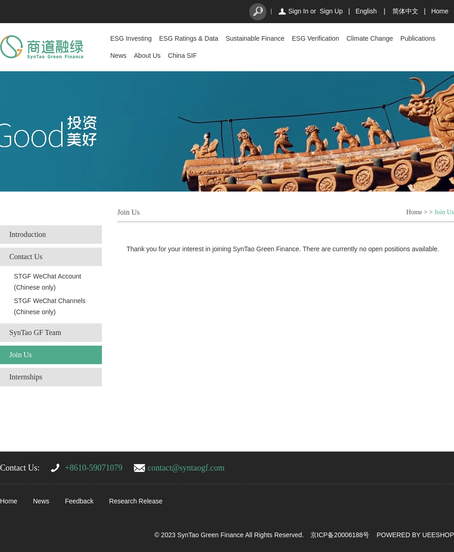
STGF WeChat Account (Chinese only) (47, 282)
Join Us (20, 355)
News (118, 55)
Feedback (79, 501)
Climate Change (370, 38)
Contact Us (26, 256)
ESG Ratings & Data (189, 38)
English (366, 11)
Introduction (27, 234)
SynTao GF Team (35, 332)
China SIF (182, 55)
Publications (417, 38)
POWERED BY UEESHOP (415, 535)
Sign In (298, 11)
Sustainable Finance (255, 38)
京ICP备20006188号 (340, 535)
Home (439, 11)
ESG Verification (315, 38)
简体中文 (405, 11)
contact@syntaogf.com (186, 467)
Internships (25, 377)
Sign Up (331, 11)
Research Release (136, 501)
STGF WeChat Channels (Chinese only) (50, 306)
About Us (147, 55)
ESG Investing (131, 38)
